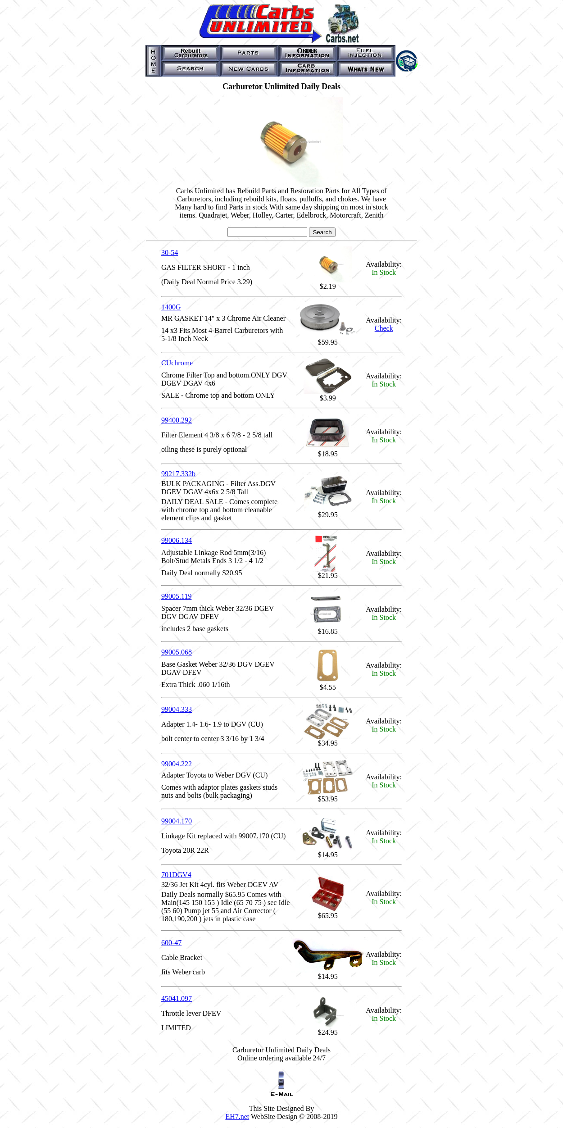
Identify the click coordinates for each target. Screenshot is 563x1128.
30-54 (169, 252)
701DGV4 (176, 874)
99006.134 (176, 540)
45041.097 (176, 998)
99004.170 (176, 821)
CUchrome (177, 363)
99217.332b (178, 474)
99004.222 (176, 764)
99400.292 (176, 420)
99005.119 (176, 596)
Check (384, 328)
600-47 (171, 942)
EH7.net (237, 1116)
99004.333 (176, 709)
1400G (171, 307)
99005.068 (176, 652)
